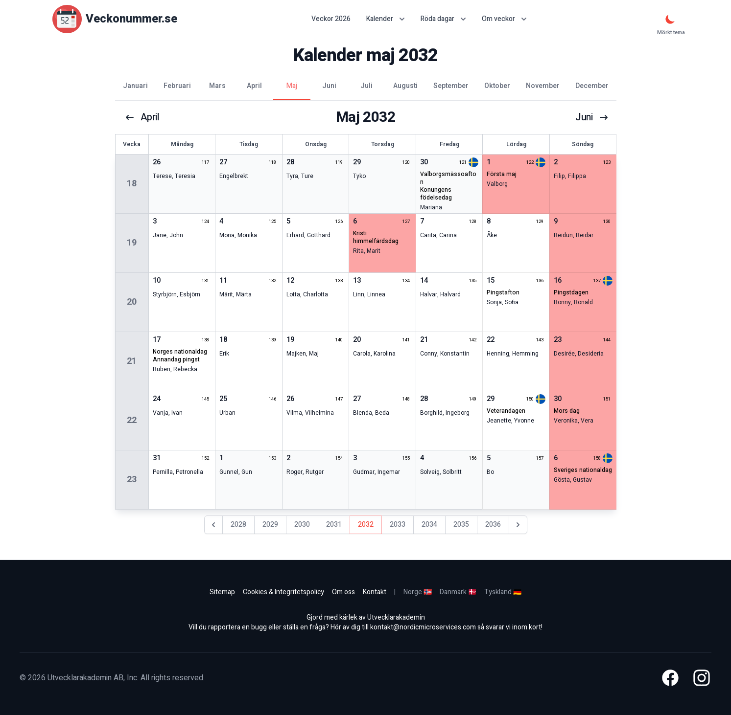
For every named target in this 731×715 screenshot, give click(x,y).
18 (132, 183)
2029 (270, 524)
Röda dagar (443, 19)
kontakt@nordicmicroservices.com (423, 627)
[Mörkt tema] (670, 19)
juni (591, 117)
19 (132, 242)
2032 (366, 524)
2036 (493, 524)
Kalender (385, 19)
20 (132, 302)
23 (132, 479)
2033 (397, 524)
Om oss (343, 592)
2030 (302, 524)
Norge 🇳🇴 (417, 592)
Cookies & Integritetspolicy (283, 592)
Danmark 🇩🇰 (458, 592)
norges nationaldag (180, 351)
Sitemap (222, 592)
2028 (238, 524)
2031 (334, 524)
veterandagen (506, 410)
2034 (429, 524)
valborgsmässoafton (448, 178)
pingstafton (503, 292)
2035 (461, 524)
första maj (502, 174)
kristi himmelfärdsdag (376, 237)
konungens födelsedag (436, 193)
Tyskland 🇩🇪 (502, 592)
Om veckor (504, 19)
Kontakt (374, 592)
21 (132, 361)
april (142, 117)
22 (132, 420)
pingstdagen (571, 292)
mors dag (567, 410)
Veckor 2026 (331, 19)
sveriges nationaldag (583, 470)
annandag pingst (176, 359)
